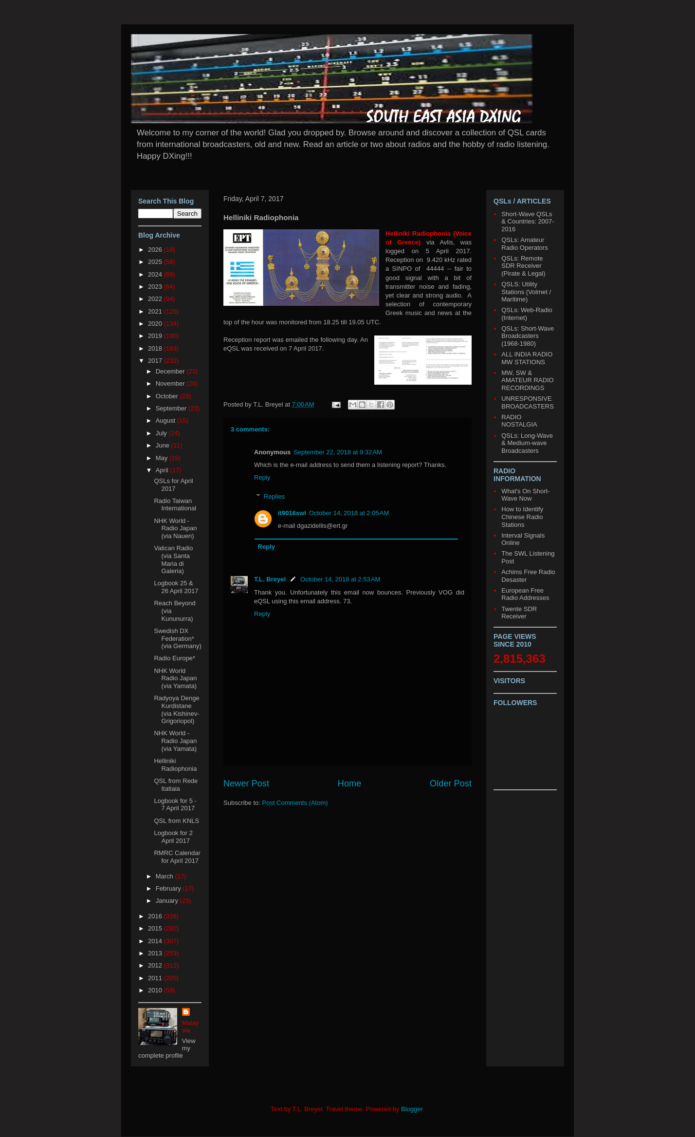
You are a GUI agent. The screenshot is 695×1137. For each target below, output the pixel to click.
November (171, 383)
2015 (156, 928)
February (169, 888)
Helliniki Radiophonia (175, 764)
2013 (156, 953)
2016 (156, 916)
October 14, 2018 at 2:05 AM (349, 513)
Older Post (451, 783)
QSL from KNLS (176, 820)
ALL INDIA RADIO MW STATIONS (526, 358)
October (168, 396)
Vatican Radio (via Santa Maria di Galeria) (173, 559)
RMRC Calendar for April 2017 (177, 856)
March (165, 876)
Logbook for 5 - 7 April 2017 (175, 804)
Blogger (411, 1109)
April (163, 470)
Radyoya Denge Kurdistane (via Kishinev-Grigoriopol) (176, 709)
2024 (156, 274)
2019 (156, 335)
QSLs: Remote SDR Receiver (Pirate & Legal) (523, 266)
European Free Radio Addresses (525, 594)
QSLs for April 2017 (173, 484)
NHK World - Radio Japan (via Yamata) (175, 740)
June (163, 445)
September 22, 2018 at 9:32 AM (337, 452)
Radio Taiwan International (175, 504)
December (171, 371)
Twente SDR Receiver (519, 612)
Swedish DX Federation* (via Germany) (177, 638)
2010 (156, 990)
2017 (156, 360)
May (162, 458)
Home (350, 783)
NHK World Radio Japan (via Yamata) (175, 678)
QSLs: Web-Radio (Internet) (526, 313)
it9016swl (292, 513)
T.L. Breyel (270, 579)
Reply (262, 477)
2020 (156, 323)
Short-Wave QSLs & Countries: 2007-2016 (527, 221)
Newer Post (246, 783)
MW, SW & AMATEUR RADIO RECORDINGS (527, 380)
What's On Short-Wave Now (525, 495)
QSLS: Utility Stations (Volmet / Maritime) (526, 291)
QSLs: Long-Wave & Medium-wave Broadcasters (527, 443)
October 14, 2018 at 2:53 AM (340, 579)
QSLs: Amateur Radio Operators (524, 243)
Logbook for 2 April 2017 (173, 836)
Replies (274, 496)
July (162, 433)
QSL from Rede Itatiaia (176, 784)
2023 (156, 286)
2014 (156, 941)
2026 (156, 249)
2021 (156, 311)
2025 (156, 261)
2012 (156, 965)
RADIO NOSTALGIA (519, 421)
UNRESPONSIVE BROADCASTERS (527, 402)
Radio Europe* (174, 658)
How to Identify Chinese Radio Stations (522, 516)
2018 (156, 348)
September (172, 408)
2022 (156, 298)
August (166, 420)
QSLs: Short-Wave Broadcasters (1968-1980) (527, 336)
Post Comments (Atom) (295, 802)
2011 (156, 978)
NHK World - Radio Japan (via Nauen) (175, 528)
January (168, 900)
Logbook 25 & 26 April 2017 (176, 587)
